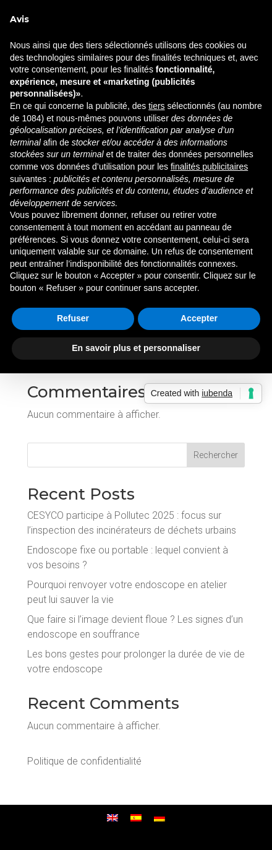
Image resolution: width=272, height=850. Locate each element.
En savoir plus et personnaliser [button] (136, 348)
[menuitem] (112, 818)
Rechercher (215, 455)
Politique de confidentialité (84, 761)
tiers (156, 106)
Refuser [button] (73, 318)
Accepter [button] (199, 318)
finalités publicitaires (209, 166)
